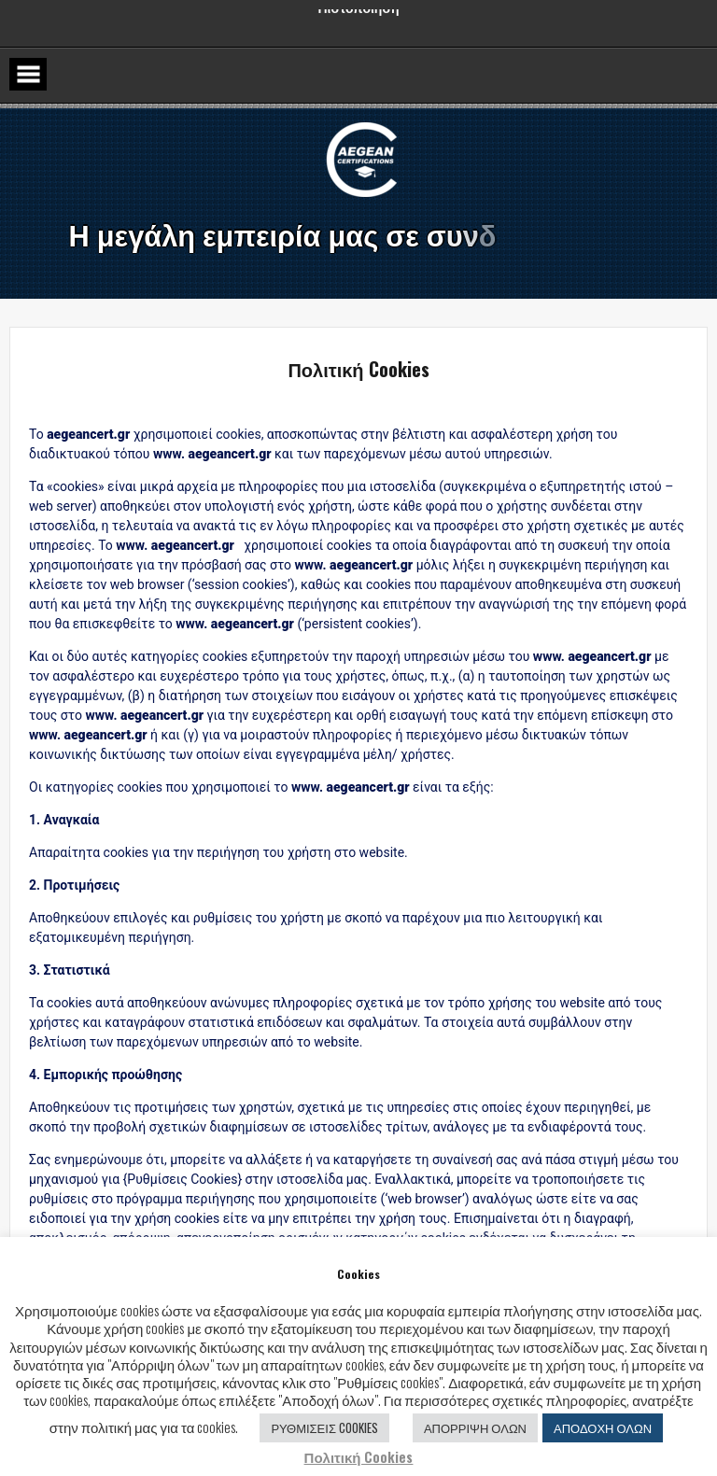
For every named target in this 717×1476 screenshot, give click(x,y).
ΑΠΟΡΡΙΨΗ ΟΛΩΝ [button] (475, 1427)
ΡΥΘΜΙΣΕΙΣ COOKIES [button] (324, 1427)
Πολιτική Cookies (359, 1457)
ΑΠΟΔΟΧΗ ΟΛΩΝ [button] (603, 1427)
